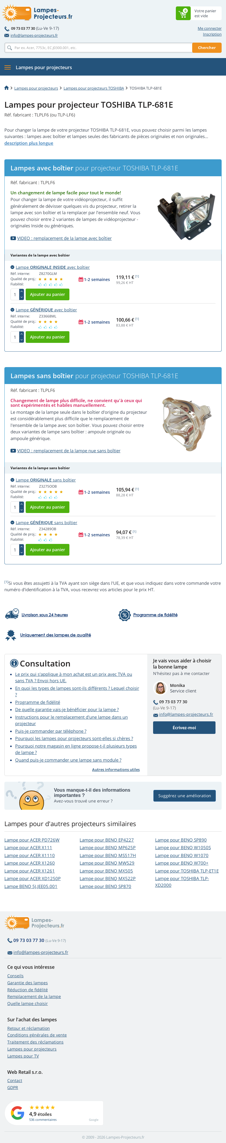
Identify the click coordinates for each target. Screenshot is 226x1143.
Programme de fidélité (37, 702)
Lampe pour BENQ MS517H (108, 855)
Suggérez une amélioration (184, 795)
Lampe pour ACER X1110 (29, 855)
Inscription (212, 34)
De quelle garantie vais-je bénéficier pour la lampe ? (67, 709)
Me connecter (210, 28)
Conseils (15, 975)
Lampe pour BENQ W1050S (183, 847)
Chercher (207, 47)
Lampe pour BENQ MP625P (108, 847)
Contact (14, 1080)
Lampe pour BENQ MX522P (108, 878)
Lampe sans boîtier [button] (43, 480)
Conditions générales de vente (37, 1035)
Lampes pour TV (23, 1056)
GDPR (12, 1087)
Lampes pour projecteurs (36, 88)
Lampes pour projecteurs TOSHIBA (94, 88)
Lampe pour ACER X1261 (29, 871)
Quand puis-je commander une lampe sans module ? (68, 760)
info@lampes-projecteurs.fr (31, 35)
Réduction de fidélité (27, 989)
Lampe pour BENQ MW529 (107, 863)
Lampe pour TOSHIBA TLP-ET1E (187, 871)
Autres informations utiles (116, 769)
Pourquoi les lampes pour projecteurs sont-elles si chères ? (74, 738)
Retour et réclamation (28, 1028)
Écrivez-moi (184, 727)
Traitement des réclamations (35, 1042)
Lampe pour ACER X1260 (29, 863)
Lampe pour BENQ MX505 (106, 871)
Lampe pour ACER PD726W (31, 840)
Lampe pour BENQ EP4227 (107, 840)
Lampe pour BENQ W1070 (182, 855)
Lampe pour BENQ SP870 (105, 886)
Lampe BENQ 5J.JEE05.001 (30, 886)
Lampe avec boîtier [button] (50, 267)
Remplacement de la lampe (34, 996)
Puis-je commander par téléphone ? (50, 731)
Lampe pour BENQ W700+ (182, 863)
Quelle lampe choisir (27, 1003)
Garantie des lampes (27, 982)
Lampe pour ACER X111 (28, 847)
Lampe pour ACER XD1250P (32, 878)
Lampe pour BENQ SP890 (181, 840)
